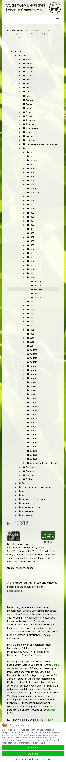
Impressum (45, 759)
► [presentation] (20, 59)
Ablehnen (33, 753)
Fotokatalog (14, 590)
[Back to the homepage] (33, 7)
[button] (57, 19)
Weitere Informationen (27, 759)
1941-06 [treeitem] (38, 289)
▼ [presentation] (11, 51)
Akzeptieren (33, 747)
